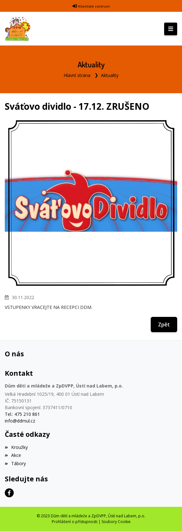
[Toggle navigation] (170, 29)
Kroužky (16, 447)
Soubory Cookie (116, 521)
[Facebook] (9, 492)
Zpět (164, 324)
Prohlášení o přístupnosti (74, 521)
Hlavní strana (77, 75)
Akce (13, 455)
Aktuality (109, 75)
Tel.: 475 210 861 (22, 414)
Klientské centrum (94, 6)
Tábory (15, 463)
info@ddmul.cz (20, 421)
